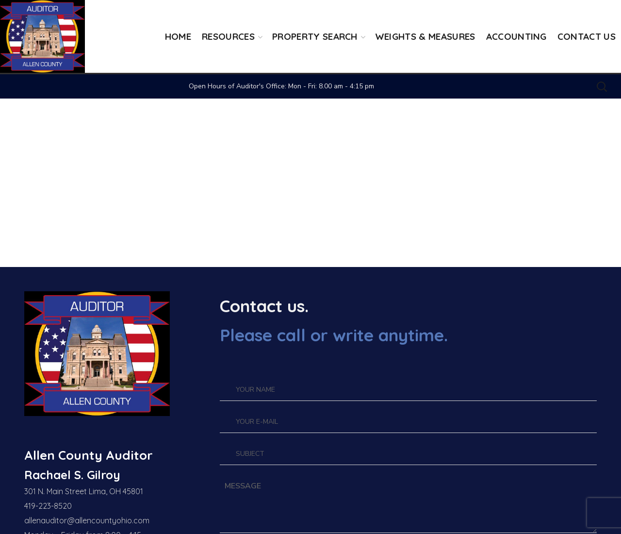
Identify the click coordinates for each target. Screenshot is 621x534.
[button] (601, 86)
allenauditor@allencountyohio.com (86, 520)
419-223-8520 (48, 506)
